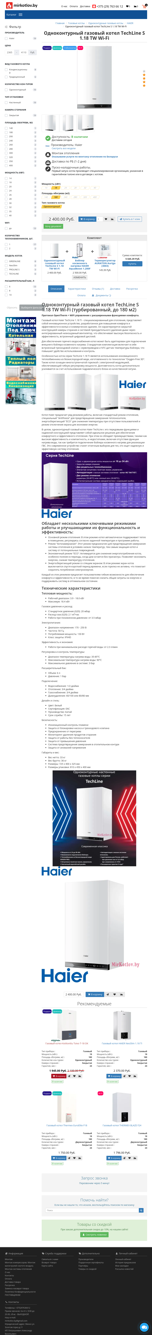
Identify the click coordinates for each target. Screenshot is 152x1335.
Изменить (80, 277)
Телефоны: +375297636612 (17, 1307)
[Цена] (9, 52)
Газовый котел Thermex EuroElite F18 (66, 1125)
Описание (56, 288)
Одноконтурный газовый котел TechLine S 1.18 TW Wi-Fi (54, 264)
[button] (145, 6)
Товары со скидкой (87, 1269)
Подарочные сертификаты (91, 1262)
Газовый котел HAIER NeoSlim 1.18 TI (122, 1043)
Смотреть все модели (64, 148)
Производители (85, 1259)
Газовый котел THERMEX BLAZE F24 (122, 1125)
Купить (132, 263)
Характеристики (77, 288)
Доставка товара (13, 1282)
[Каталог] (21, 14)
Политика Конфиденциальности (20, 1291)
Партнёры (83, 1265)
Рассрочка (132, 288)
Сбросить (12, 307)
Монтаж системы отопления (18, 1269)
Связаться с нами (50, 1259)
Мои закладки (122, 1265)
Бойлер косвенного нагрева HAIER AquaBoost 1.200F (79, 264)
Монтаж (9, 1259)
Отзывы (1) (98, 288)
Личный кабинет (123, 1259)
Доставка (85, 6)
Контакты (9, 1275)
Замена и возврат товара (17, 1288)
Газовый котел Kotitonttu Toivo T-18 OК (66, 1043)
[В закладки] (106, 219)
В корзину (87, 219)
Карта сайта (47, 1265)
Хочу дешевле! (53, 226)
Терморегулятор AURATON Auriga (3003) (105, 263)
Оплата (74, 6)
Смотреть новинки (94, 1234)
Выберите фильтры (32, 307)
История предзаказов (125, 1262)
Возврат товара (49, 1262)
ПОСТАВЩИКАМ (12, 1295)
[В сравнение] (112, 219)
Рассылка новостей (124, 1269)
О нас (64, 6)
